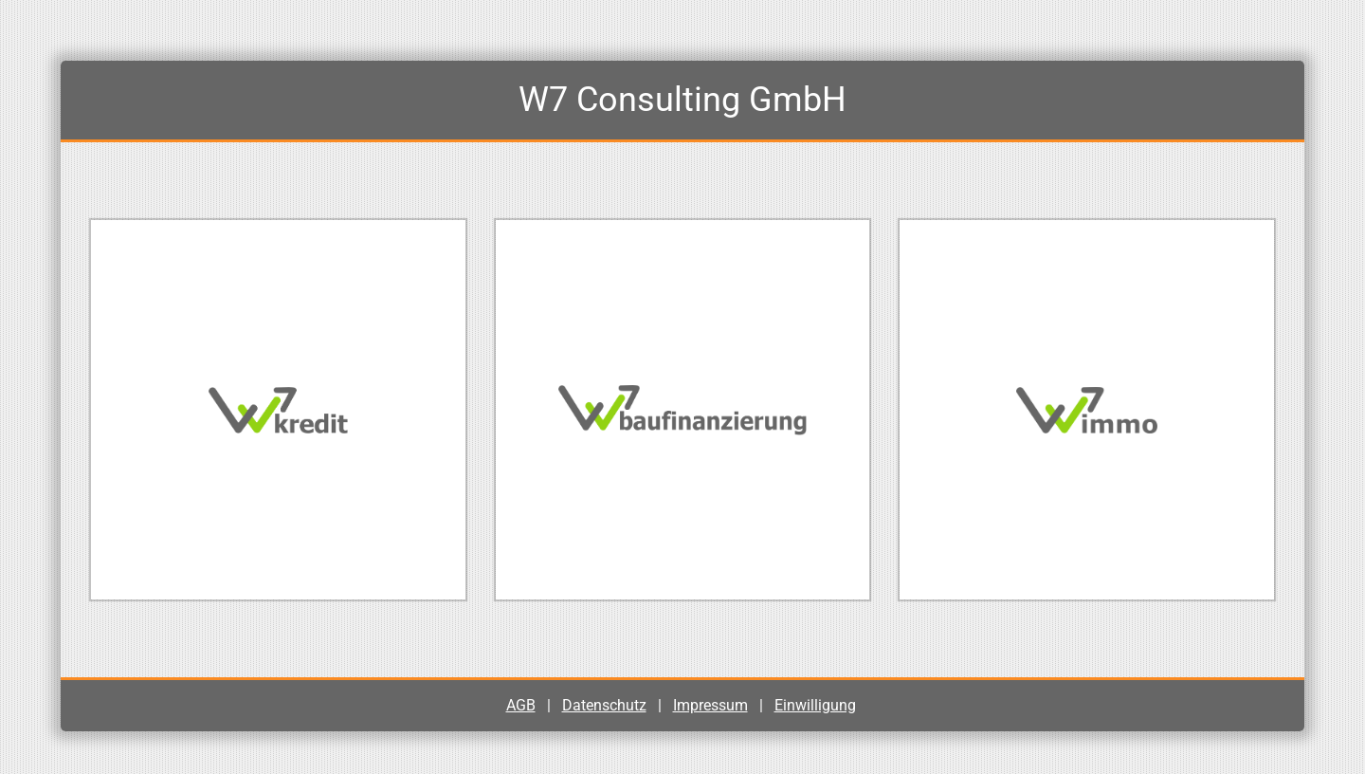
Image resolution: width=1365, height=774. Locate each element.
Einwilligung (815, 705)
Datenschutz (604, 705)
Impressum (710, 705)
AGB (521, 705)
